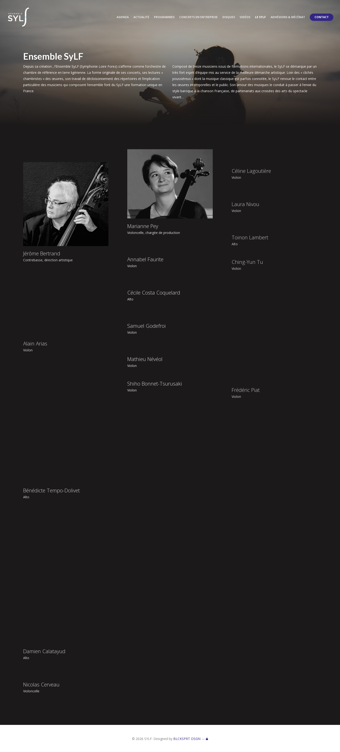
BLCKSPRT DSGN (186, 738)
